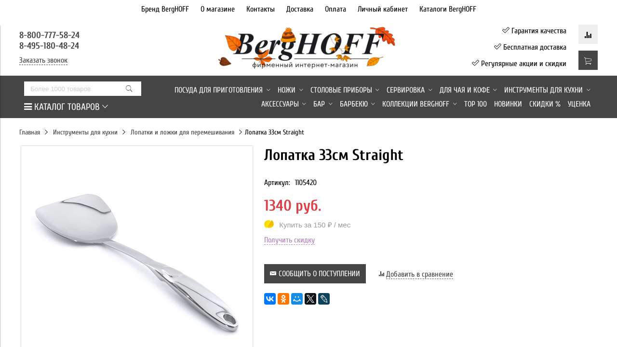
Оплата (335, 9)
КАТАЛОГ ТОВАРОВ (66, 107)
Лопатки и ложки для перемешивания (182, 132)
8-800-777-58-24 (50, 35)
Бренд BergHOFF (165, 9)
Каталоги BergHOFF (447, 9)
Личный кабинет (383, 9)
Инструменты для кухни (85, 132)
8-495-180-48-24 (49, 45)
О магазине (218, 9)
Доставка (299, 9)
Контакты (260, 9)
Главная (29, 132)
